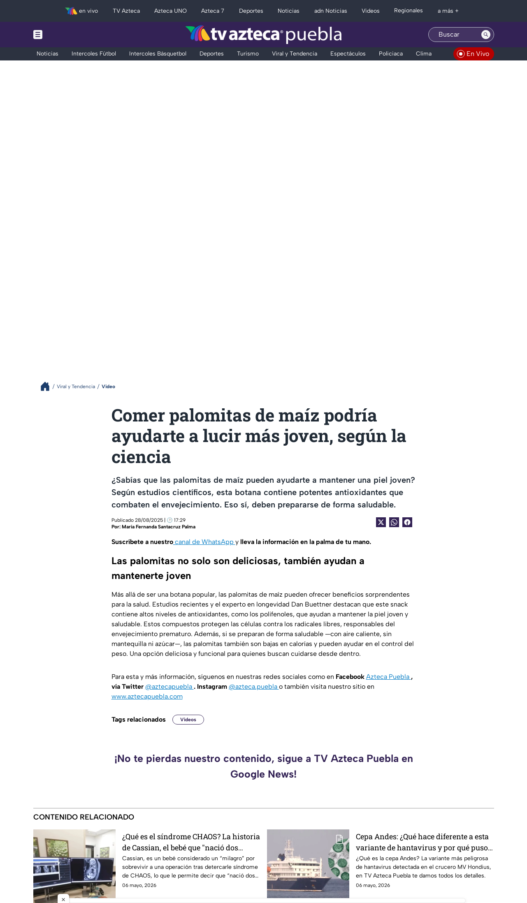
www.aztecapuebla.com (147, 696)
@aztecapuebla (169, 686)
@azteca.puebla (254, 686)
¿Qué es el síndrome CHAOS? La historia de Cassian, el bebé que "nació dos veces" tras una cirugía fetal (191, 841)
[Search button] (485, 34)
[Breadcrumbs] (48, 386)
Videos (188, 719)
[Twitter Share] (381, 522)
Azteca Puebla (388, 677)
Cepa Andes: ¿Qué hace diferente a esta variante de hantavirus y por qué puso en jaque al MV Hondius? (422, 841)
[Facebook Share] (407, 522)
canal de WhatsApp (204, 542)
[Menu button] (66, 34)
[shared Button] (394, 522)
